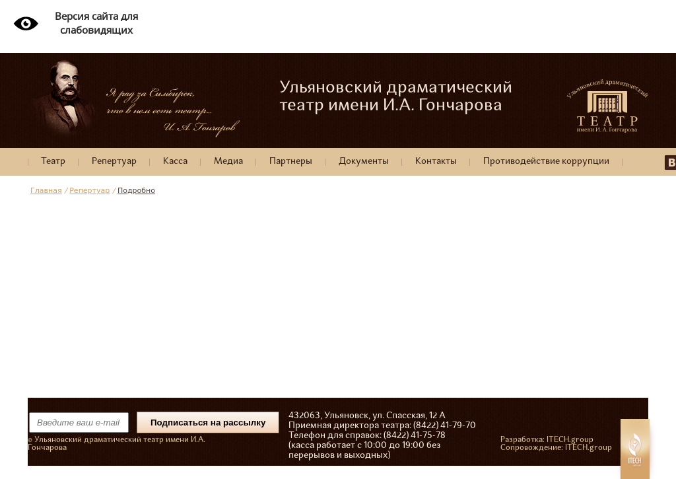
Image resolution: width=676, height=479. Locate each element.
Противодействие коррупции (546, 161)
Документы (364, 161)
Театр (53, 161)
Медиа (228, 161)
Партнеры (290, 161)
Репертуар (114, 161)
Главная (46, 190)
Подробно (136, 190)
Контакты (436, 161)
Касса (175, 161)
